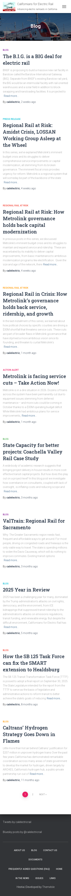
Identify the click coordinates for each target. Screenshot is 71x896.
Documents (35, 859)
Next (42, 794)
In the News (22, 878)
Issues (39, 878)
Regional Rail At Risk (15, 205)
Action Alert (11, 370)
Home (59, 869)
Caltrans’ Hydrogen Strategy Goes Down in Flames (29, 734)
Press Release (12, 119)
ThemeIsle (48, 886)
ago (28, 101)
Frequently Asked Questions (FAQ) (29, 869)
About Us (19, 850)
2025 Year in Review (26, 590)
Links (53, 878)
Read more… (11, 95)
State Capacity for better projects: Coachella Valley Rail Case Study (32, 451)
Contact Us (50, 850)
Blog (6, 50)
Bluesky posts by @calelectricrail (22, 832)
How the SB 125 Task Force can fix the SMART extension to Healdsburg (33, 663)
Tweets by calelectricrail (17, 822)
